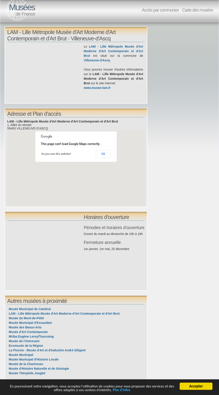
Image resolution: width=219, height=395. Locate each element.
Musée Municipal (21, 355)
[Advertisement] (45, 74)
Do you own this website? (56, 153)
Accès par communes (160, 10)
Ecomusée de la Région (26, 345)
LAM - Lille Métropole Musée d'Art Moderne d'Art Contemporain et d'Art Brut (113, 51)
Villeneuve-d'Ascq (97, 60)
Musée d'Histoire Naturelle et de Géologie (39, 368)
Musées (22, 7)
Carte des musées (197, 10)
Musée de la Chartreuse (26, 364)
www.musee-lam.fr (97, 88)
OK (103, 154)
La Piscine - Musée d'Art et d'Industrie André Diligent (47, 350)
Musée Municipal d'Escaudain (30, 322)
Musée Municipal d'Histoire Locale (34, 359)
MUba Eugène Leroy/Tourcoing (31, 336)
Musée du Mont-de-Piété (26, 318)
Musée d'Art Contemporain (28, 332)
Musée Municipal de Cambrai (30, 309)
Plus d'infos (121, 390)
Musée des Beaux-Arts (25, 327)
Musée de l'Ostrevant (24, 341)
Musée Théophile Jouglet (27, 373)
